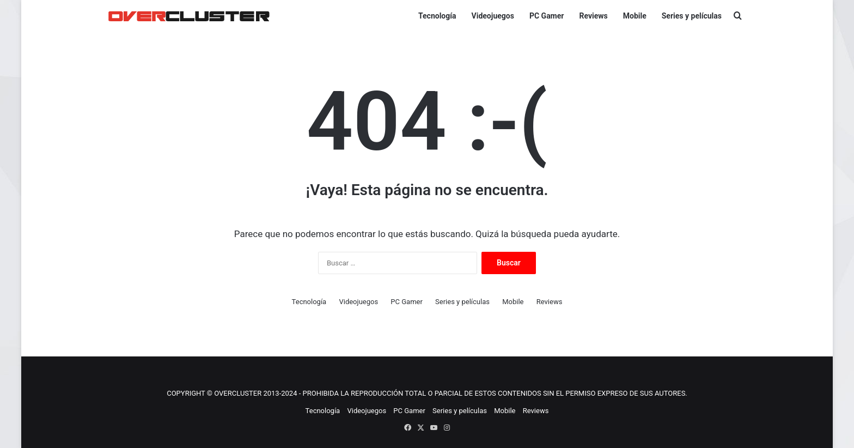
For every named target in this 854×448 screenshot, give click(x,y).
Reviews (593, 15)
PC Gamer (546, 15)
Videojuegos (493, 15)
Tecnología (437, 15)
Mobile (634, 15)
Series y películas (692, 15)
